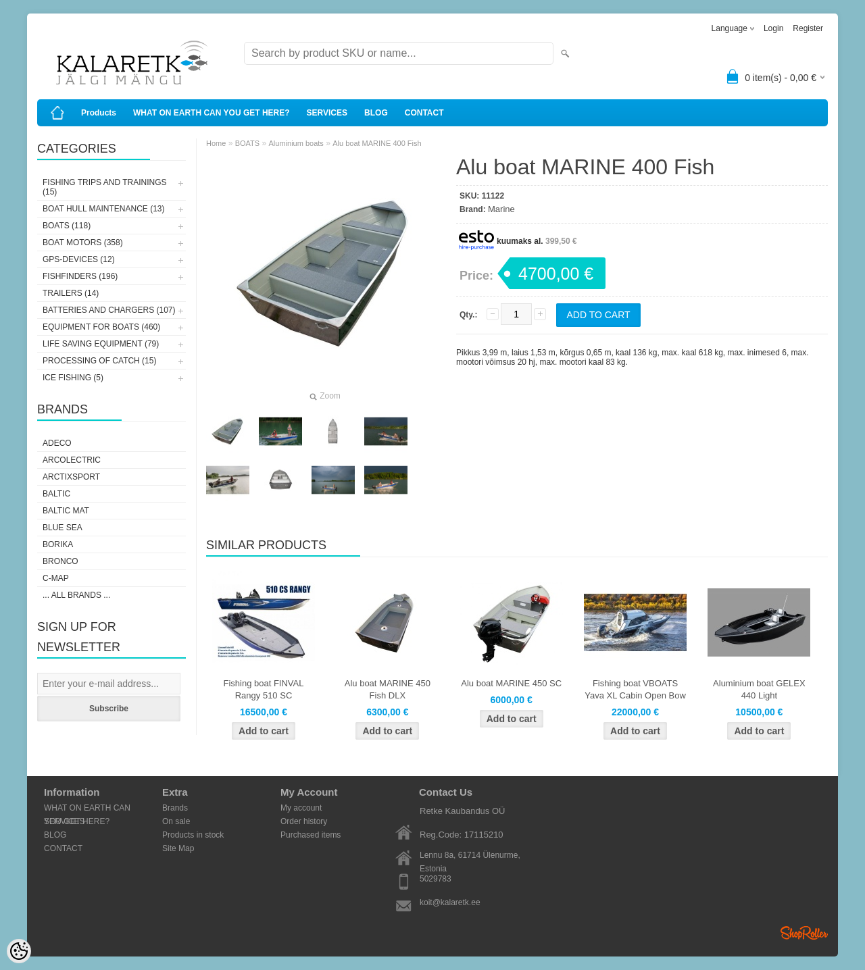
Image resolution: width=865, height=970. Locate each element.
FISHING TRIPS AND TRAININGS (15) (105, 187)
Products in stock (193, 835)
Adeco (57, 443)
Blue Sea (62, 527)
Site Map (178, 848)
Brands (175, 808)
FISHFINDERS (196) (80, 276)
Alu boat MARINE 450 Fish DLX (387, 689)
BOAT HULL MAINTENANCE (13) (103, 208)
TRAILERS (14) (71, 293)
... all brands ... (76, 595)
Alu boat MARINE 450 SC (511, 683)
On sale (176, 821)
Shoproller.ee (804, 933)
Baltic (56, 494)
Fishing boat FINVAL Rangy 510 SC (264, 689)
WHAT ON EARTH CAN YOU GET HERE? (211, 113)
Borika (58, 544)
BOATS (247, 143)
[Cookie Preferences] (19, 951)
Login (773, 28)
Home (216, 143)
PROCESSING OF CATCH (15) (99, 360)
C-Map (56, 578)
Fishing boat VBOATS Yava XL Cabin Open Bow (635, 689)
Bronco (60, 561)
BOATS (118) (67, 225)
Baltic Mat (66, 510)
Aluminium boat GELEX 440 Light (759, 689)
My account (301, 808)
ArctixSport (71, 477)
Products (98, 113)
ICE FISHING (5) (73, 377)
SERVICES (327, 113)
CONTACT (424, 113)
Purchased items (310, 835)
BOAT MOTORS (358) (83, 242)
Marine (501, 209)
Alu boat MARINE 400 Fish (376, 143)
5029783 (435, 879)
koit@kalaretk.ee (450, 902)
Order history (303, 821)
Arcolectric (72, 460)
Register (808, 28)
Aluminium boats (296, 143)
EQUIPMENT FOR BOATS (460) (101, 327)
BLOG (376, 113)
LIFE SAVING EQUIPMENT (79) (101, 344)
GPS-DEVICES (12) (79, 259)
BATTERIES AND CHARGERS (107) (109, 310)
